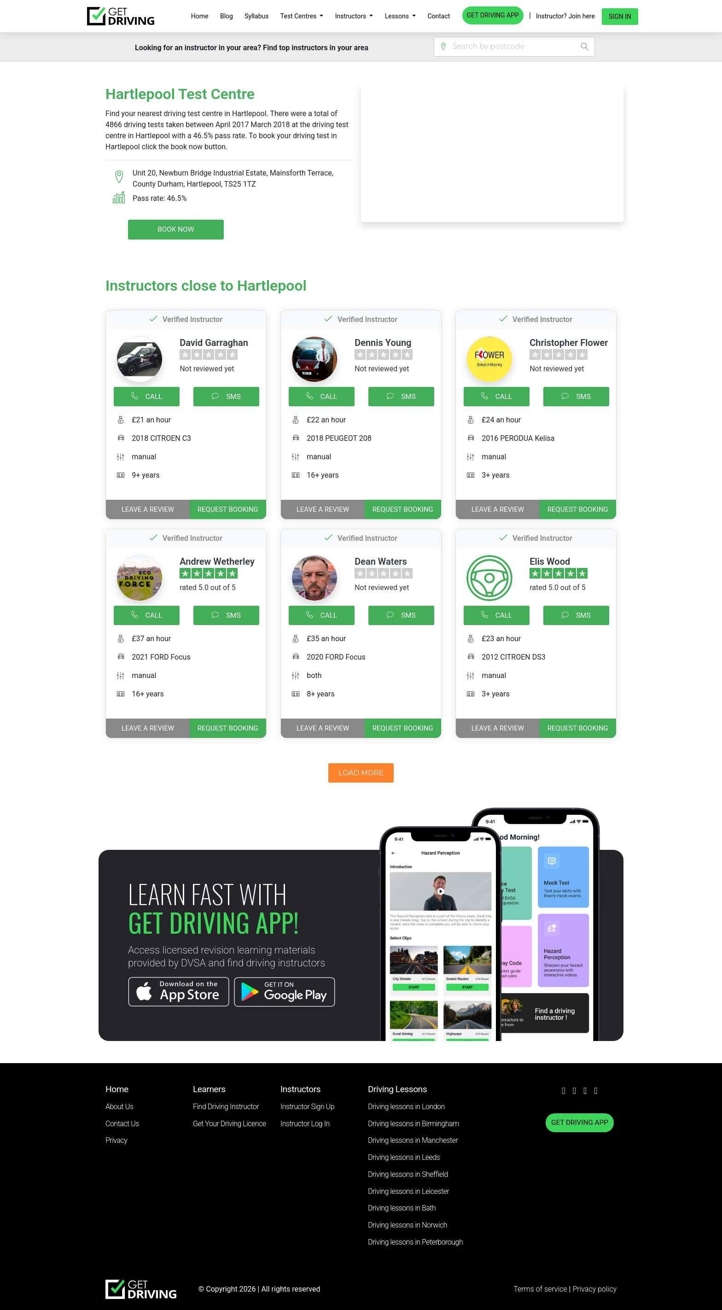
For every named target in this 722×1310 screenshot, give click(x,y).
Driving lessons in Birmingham (413, 1123)
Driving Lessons (397, 1089)
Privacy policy (594, 1289)
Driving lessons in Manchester (413, 1140)
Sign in (620, 16)
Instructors (351, 16)
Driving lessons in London (406, 1106)
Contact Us (122, 1123)
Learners (209, 1089)
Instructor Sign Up (307, 1106)
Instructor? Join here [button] (565, 16)
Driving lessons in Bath (402, 1208)
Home (200, 16)
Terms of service (541, 1289)
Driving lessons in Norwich (407, 1225)
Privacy (116, 1140)
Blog (226, 16)
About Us (119, 1106)
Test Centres (299, 16)
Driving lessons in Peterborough (415, 1242)
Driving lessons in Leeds (404, 1157)
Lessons (398, 16)
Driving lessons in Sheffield (408, 1174)
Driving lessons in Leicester (408, 1191)
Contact (438, 16)
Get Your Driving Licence (229, 1123)
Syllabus (256, 16)
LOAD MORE (361, 772)
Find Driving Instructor (226, 1106)
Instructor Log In (305, 1123)
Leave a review (148, 509)
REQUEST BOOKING (228, 509)
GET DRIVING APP (493, 15)
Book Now (175, 229)
